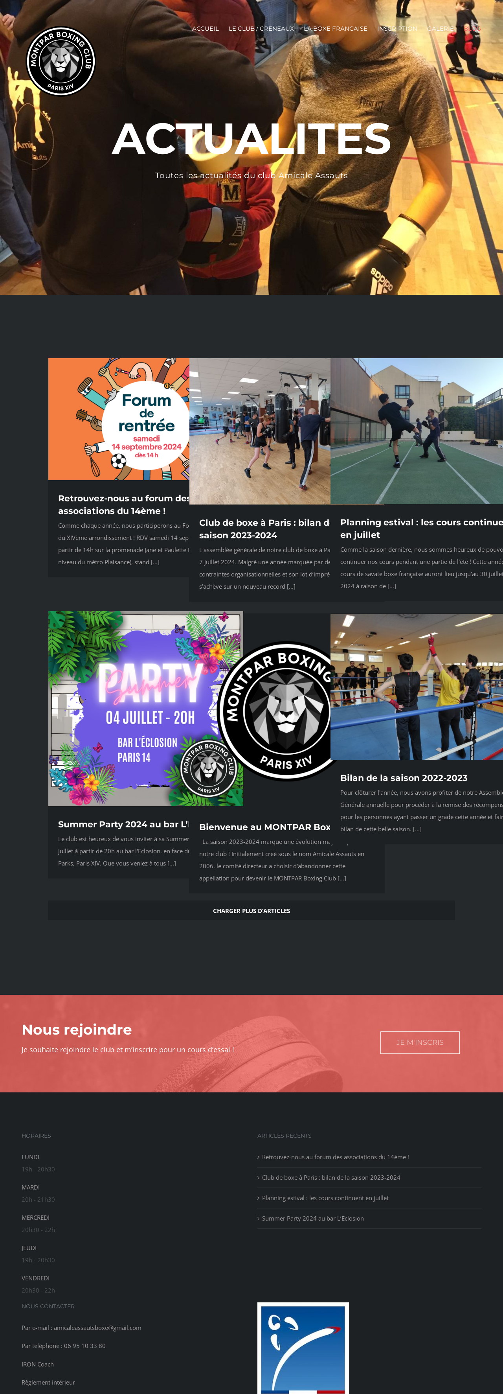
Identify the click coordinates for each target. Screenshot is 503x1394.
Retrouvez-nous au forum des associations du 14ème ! (335, 1157)
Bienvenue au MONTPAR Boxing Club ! (286, 827)
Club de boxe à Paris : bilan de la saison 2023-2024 (331, 1177)
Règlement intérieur (48, 1382)
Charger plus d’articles (251, 911)
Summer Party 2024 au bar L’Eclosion (142, 824)
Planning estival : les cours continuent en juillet (325, 1198)
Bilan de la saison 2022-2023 (404, 778)
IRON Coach (38, 1364)
